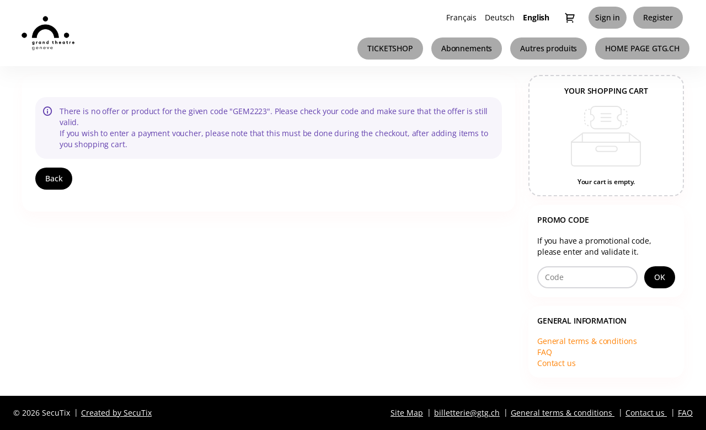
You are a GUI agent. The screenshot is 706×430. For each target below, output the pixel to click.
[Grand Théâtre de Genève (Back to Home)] (69, 33)
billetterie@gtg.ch (467, 412)
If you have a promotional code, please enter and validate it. (594, 246)
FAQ (544, 352)
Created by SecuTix (116, 412)
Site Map (407, 412)
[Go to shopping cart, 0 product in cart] (569, 17)
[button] (390, 48)
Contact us (556, 363)
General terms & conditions (587, 341)
